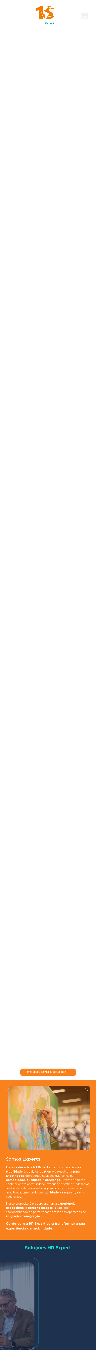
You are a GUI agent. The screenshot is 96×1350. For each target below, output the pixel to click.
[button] (84, 16)
